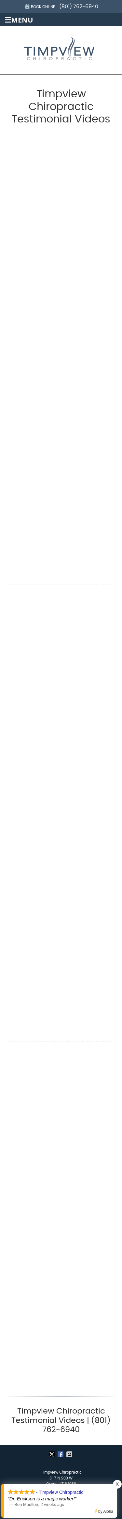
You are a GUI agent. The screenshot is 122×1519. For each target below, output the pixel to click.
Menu (19, 19)
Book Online (40, 6)
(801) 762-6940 (78, 6)
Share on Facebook (61, 1454)
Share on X (52, 1454)
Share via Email (70, 1454)
